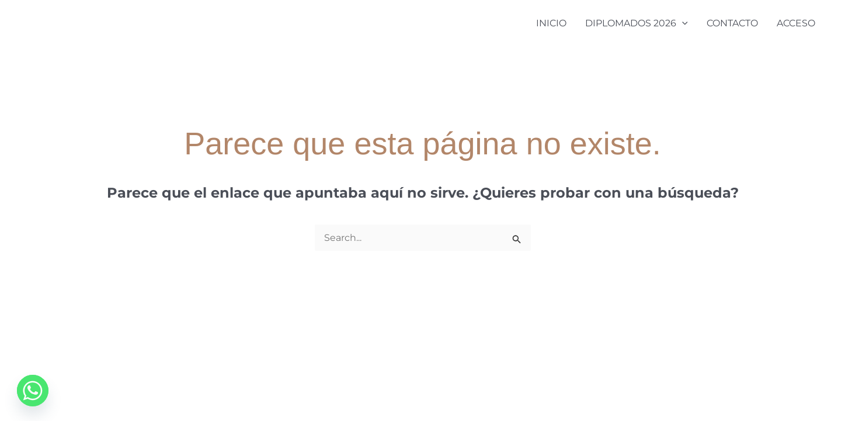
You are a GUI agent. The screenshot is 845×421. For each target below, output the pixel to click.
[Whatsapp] (32, 390)
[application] (682, 23)
